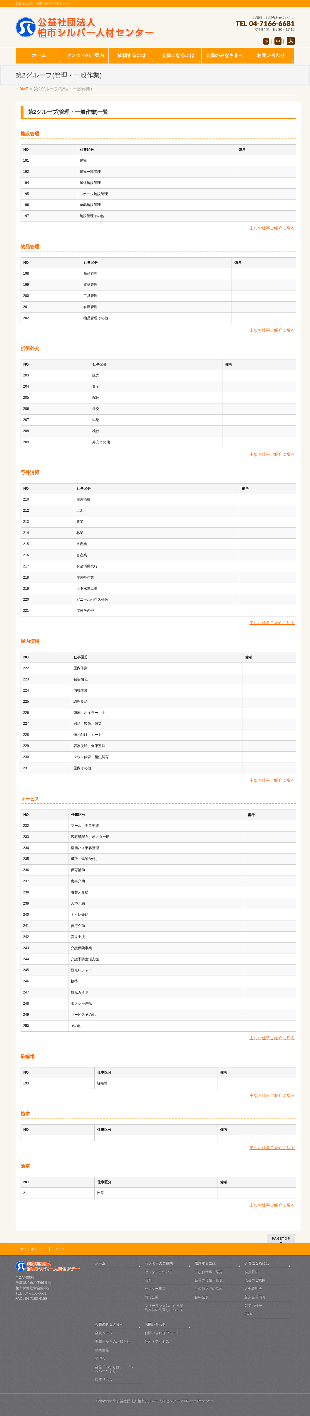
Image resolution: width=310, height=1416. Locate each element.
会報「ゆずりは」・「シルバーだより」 (114, 1369)
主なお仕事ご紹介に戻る (272, 228)
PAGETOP (281, 1238)
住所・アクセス (157, 1341)
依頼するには (205, 1263)
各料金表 (202, 1297)
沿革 (148, 1280)
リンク (59, 1249)
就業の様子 (253, 1306)
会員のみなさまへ (109, 1324)
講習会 (100, 1358)
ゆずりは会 (104, 1379)
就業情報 (102, 1350)
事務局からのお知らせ (112, 1341)
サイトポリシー (32, 1249)
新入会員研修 (255, 1297)
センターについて (159, 1272)
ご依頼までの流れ (209, 1289)
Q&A (248, 1314)
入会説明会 (253, 1289)
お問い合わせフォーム (162, 1333)
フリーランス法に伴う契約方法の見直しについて (164, 1308)
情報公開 (152, 1297)
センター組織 (155, 1289)
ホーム (100, 1263)
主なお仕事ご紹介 (209, 1272)
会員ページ (104, 1333)
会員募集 (251, 1272)
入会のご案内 (255, 1280)
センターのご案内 (159, 1263)
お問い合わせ (155, 1324)
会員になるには (256, 1263)
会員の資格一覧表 (209, 1280)
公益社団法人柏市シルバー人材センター (148, 1401)
